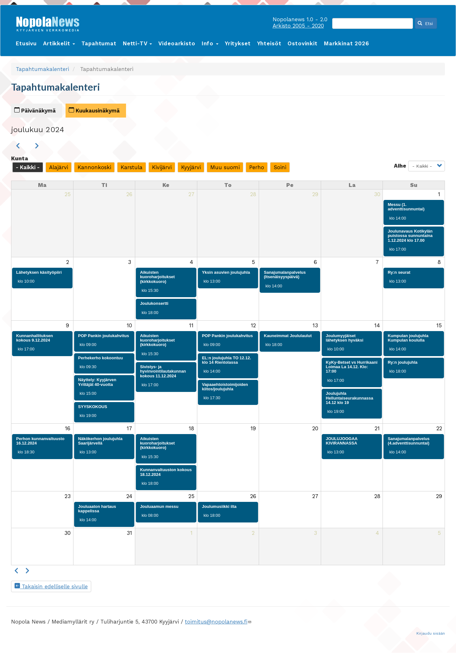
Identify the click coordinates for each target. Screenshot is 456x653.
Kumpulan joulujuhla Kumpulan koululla (408, 338)
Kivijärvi (162, 167)
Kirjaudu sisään (430, 633)
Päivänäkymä (35, 110)
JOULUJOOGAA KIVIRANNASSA (342, 440)
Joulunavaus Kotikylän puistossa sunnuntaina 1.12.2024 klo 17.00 (410, 236)
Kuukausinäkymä (94, 110)
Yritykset (238, 43)
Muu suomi (225, 167)
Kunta (19, 158)
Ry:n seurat (399, 272)
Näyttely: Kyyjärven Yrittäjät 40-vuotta (97, 382)
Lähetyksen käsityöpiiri (39, 272)
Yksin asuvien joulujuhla (226, 272)
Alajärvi (58, 167)
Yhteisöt (269, 43)
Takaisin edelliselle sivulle (51, 586)
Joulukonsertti (154, 303)
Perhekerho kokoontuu (100, 357)
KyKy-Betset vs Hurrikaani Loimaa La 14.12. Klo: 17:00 (351, 367)
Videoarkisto (176, 43)
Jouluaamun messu (159, 506)
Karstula (131, 167)
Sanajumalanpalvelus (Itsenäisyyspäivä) (285, 274)
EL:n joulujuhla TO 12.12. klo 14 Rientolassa (226, 360)
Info (210, 43)
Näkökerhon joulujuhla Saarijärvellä (100, 440)
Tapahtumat (99, 43)
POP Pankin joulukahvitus (103, 335)
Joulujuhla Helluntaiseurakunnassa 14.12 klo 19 (349, 398)
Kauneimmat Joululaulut (288, 335)
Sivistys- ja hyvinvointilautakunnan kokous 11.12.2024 (163, 371)
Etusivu (26, 43)
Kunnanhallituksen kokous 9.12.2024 (34, 338)
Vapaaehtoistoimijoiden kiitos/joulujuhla (225, 386)
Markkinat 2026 (346, 43)
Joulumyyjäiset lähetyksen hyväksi (345, 338)
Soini (280, 167)
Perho (256, 167)
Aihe (400, 166)
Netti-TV (137, 43)
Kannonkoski (94, 167)
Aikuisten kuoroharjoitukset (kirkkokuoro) (157, 277)
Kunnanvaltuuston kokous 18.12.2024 (166, 472)
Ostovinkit (303, 43)
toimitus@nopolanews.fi (218, 621)
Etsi (425, 23)
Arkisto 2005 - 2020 (298, 25)
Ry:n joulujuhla (402, 362)
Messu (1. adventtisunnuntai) (406, 206)
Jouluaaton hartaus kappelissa (97, 508)
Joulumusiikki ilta (219, 506)
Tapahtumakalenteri (42, 69)
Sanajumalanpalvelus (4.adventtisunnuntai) (408, 440)
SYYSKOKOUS (92, 406)
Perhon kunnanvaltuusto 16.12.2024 (40, 440)
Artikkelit (59, 43)
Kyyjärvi (191, 167)
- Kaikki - (28, 167)
